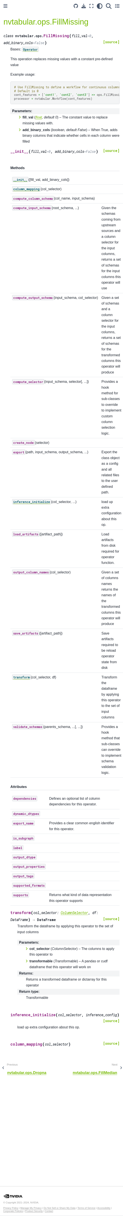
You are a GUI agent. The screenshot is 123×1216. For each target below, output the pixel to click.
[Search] (108, 6)
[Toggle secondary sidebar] (117, 6)
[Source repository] (76, 6)
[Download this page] (84, 6)
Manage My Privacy (31, 1208)
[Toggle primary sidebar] (5, 6)
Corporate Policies (13, 1211)
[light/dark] (99, 6)
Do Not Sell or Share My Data (59, 1208)
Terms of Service (86, 1208)
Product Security (34, 1211)
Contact (49, 1211)
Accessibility (103, 1208)
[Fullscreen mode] (91, 6)
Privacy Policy (10, 1208)
